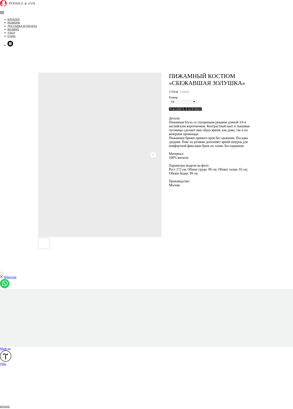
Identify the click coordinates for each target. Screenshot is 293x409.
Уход (14, 25)
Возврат (16, 22)
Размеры (16, 15)
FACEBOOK (6, 396)
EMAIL (3, 400)
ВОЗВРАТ (5, 382)
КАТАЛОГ (5, 371)
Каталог (13, 11)
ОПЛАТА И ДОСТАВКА (12, 378)
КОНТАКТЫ (6, 407)
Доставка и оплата (25, 18)
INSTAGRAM (6, 393)
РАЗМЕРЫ (5, 375)
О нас (14, 28)
